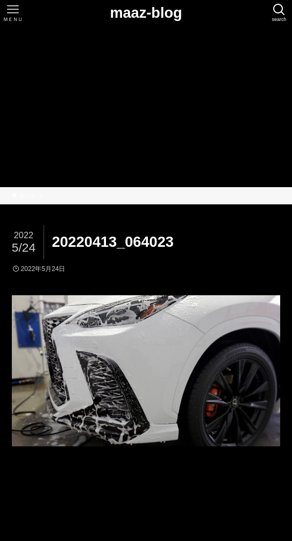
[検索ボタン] (279, 13)
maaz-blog (146, 12)
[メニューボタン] (13, 13)
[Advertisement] (146, 106)
